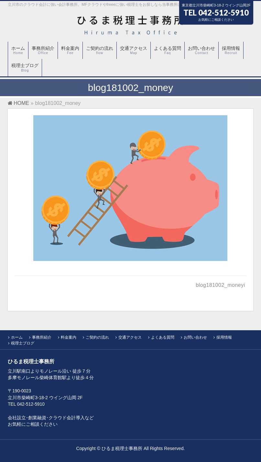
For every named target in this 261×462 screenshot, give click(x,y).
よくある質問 (162, 337)
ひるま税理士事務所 (122, 448)
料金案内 (68, 337)
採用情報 (224, 337)
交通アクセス (130, 337)
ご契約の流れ (97, 337)
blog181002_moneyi (220, 285)
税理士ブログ (22, 343)
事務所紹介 (41, 337)
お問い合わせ (195, 337)
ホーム (17, 337)
